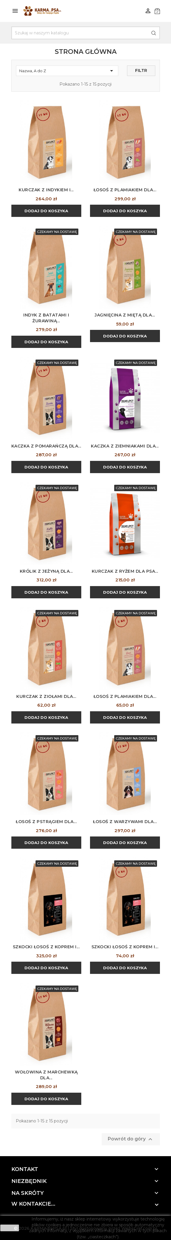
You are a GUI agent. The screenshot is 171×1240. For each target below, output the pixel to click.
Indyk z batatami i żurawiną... (46, 317)
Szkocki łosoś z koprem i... (46, 946)
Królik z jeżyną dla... (46, 571)
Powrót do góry (131, 1139)
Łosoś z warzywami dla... (125, 821)
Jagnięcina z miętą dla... (125, 315)
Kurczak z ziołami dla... (46, 696)
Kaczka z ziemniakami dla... (125, 446)
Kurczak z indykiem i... (46, 189)
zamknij (9, 1227)
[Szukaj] (85, 32)
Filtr (141, 70)
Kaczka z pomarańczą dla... (46, 446)
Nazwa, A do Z (67, 70)
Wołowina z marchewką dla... (46, 1074)
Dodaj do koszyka (46, 210)
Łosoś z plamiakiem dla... (125, 189)
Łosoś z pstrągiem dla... (46, 821)
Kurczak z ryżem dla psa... (125, 571)
